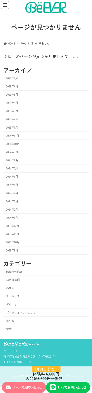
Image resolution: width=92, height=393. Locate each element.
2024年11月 (12, 135)
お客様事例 (13, 280)
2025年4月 (12, 103)
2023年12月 (12, 226)
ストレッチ (13, 296)
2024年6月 (12, 176)
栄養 (9, 329)
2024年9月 (12, 152)
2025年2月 (12, 119)
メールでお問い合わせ (24, 387)
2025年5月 (12, 94)
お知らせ (11, 288)
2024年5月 (12, 185)
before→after (14, 271)
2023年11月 (12, 234)
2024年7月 (12, 168)
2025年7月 (12, 78)
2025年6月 (12, 86)
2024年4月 (12, 193)
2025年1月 (12, 127)
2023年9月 (12, 250)
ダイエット (13, 304)
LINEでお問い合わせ (68, 387)
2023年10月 (12, 242)
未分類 (10, 321)
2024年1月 (12, 218)
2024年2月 (12, 209)
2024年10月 (12, 144)
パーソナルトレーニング (21, 313)
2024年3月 (12, 201)
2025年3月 (12, 111)
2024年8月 (12, 160)
